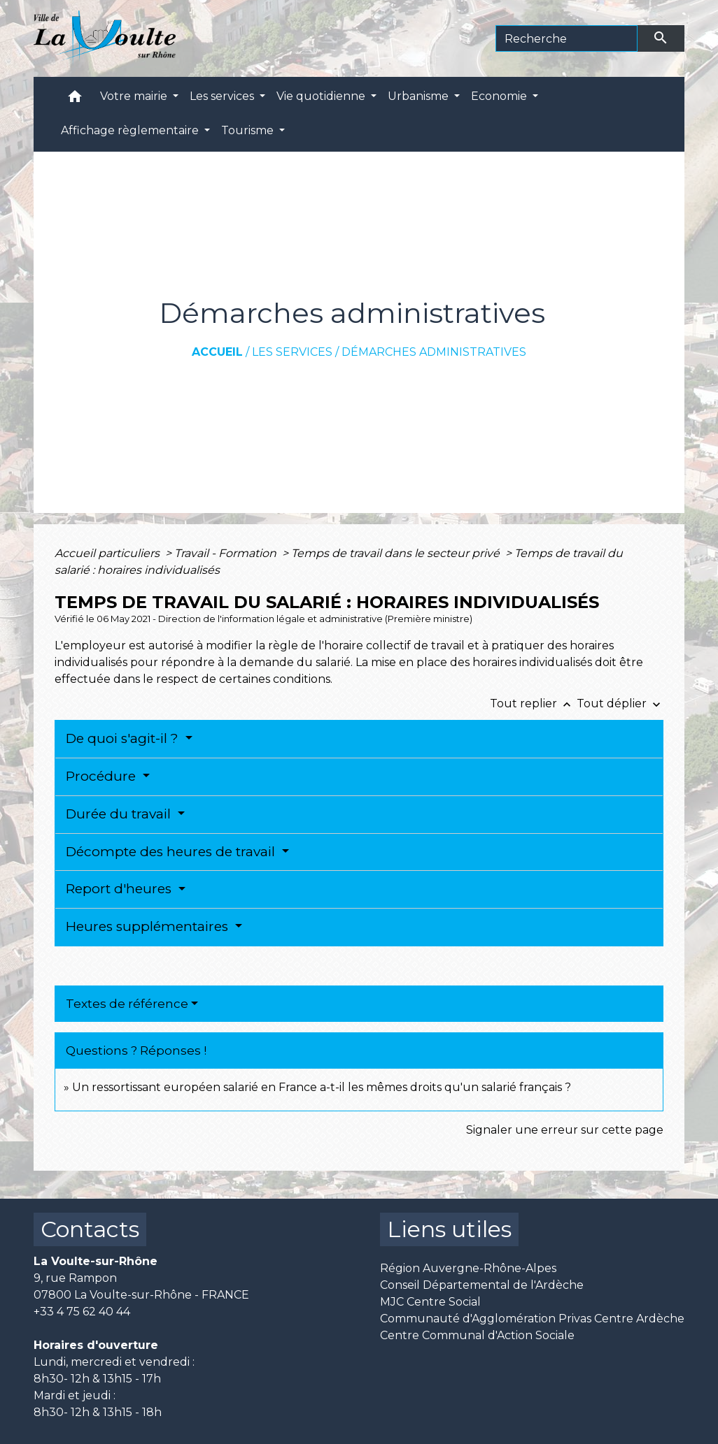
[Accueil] (105, 38)
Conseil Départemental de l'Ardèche (482, 1285)
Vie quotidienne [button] (322, 96)
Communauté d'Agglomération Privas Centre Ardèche (532, 1318)
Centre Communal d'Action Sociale (477, 1335)
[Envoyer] (661, 38)
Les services (292, 352)
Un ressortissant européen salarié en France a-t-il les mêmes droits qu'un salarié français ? (321, 1087)
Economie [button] (500, 96)
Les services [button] (223, 96)
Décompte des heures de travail (172, 852)
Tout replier (533, 703)
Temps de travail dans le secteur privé (396, 553)
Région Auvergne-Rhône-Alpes (468, 1268)
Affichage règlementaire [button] (131, 130)
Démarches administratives (434, 352)
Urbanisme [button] (419, 96)
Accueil (217, 352)
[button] (74, 99)
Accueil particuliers (108, 553)
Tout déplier (620, 703)
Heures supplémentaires (149, 926)
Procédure (102, 776)
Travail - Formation (226, 553)
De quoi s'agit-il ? (124, 738)
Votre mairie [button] (135, 96)
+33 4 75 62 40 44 (82, 1311)
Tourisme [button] (248, 130)
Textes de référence (127, 1004)
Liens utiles (449, 1229)
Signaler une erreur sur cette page (564, 1129)
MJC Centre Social (430, 1301)
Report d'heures (120, 889)
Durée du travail (120, 814)
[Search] (566, 38)
